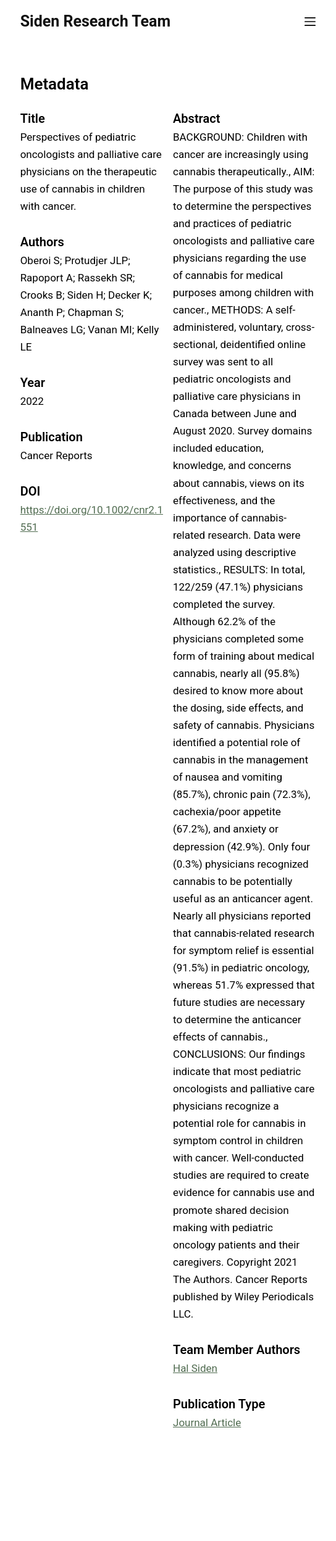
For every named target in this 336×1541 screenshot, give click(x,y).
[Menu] (310, 21)
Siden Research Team (95, 21)
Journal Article (207, 1422)
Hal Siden (195, 1368)
